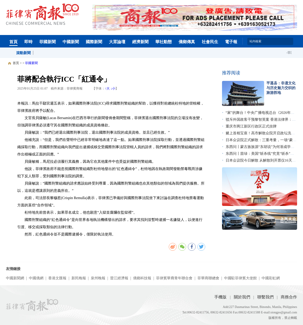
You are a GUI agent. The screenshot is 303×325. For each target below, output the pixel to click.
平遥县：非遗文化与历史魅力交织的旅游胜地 (280, 88)
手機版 (220, 297)
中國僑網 (36, 278)
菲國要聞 (31, 63)
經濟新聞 (140, 42)
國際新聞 (94, 42)
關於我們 (242, 297)
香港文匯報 (57, 278)
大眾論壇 (117, 42)
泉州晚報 (98, 278)
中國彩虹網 (271, 278)
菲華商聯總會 (208, 278)
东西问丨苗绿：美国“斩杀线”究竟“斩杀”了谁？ (263, 153)
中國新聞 (71, 42)
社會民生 (210, 42)
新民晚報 (78, 278)
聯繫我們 (265, 297)
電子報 (231, 42)
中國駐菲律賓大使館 (240, 278)
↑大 (107, 88)
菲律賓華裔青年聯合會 (174, 278)
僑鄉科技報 (142, 278)
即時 (28, 42)
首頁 (13, 42)
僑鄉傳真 (187, 42)
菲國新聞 (47, 42)
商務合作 (289, 297)
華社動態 (163, 42)
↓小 (113, 88)
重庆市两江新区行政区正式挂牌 (251, 126)
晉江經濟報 (119, 278)
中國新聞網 (15, 278)
